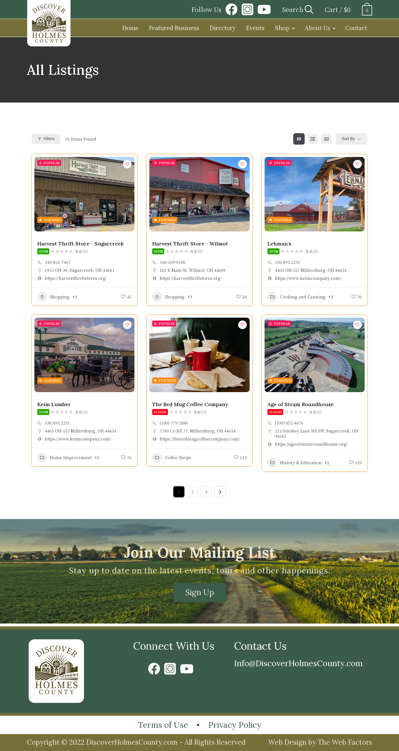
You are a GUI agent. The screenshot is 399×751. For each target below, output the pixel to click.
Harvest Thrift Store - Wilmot (190, 243)
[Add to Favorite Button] (127, 164)
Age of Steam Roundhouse (300, 404)
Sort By (348, 138)
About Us (317, 27)
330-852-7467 (58, 262)
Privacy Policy (234, 725)
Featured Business (174, 27)
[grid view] (299, 139)
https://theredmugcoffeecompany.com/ (200, 438)
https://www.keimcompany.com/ (308, 278)
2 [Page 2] (192, 492)
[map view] (326, 139)
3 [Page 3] (206, 492)
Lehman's (279, 243)
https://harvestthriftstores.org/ (76, 278)
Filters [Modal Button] (46, 138)
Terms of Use (163, 725)
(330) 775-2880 (174, 422)
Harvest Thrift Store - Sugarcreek (80, 243)
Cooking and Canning (296, 297)
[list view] (312, 139)
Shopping (53, 297)
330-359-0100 (172, 262)
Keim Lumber (54, 404)
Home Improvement (64, 457)
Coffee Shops (171, 457)
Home (130, 27)
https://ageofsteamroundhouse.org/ (311, 444)
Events (255, 27)
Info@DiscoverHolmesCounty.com (298, 663)
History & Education (294, 462)
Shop (282, 27)
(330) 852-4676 (289, 422)
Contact (356, 27)
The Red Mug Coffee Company (190, 404)
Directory (223, 27)
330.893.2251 (287, 262)
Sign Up (199, 592)
